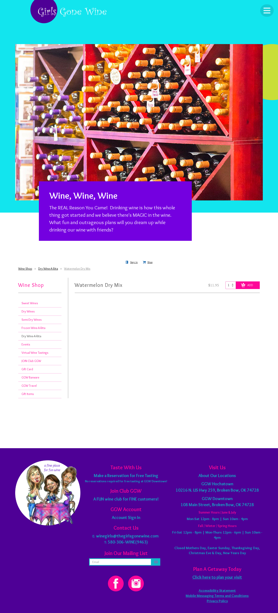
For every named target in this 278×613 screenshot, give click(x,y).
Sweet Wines (30, 303)
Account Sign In (126, 517)
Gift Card (27, 369)
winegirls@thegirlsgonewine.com (127, 536)
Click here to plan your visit (217, 577)
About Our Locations (217, 475)
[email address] (120, 562)
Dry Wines (28, 311)
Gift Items (28, 394)
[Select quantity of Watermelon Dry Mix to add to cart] (230, 285)
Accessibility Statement (217, 590)
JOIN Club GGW (31, 361)
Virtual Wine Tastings (35, 353)
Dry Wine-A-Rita (48, 269)
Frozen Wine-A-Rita (33, 328)
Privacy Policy (217, 601)
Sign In (134, 262)
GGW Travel (29, 386)
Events (26, 344)
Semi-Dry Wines (32, 320)
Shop (149, 262)
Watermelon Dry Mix (77, 269)
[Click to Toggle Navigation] (267, 10)
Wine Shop (25, 269)
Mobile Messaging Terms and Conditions (217, 595)
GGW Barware (30, 377)
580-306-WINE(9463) (128, 542)
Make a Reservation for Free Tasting (126, 475)
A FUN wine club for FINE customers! (126, 499)
